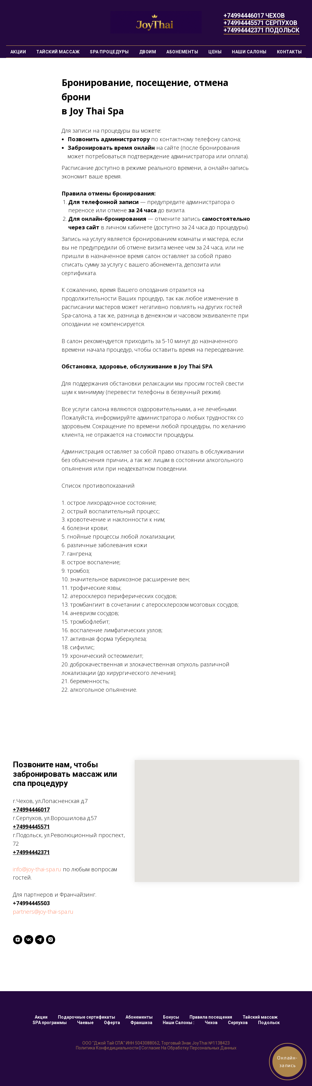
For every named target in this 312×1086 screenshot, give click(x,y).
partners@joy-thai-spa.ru (43, 911)
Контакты (289, 51)
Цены (215, 51)
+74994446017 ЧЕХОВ (254, 15)
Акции (18, 51)
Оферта (112, 1022)
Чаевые (85, 1022)
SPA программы (50, 1022)
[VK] (28, 939)
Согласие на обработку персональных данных (188, 1047)
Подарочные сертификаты (86, 1017)
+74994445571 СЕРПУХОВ (260, 23)
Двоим (147, 51)
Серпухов (238, 1022)
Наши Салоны (249, 51)
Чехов (211, 1022)
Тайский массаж (58, 51)
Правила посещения (211, 1017)
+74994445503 (31, 903)
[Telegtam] (39, 939)
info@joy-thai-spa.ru (37, 869)
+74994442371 (31, 852)
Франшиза (141, 1022)
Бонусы (171, 1017)
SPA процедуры (109, 51)
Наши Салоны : (178, 1022)
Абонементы (182, 51)
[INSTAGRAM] (50, 939)
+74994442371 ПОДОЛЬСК (262, 30)
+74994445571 (31, 826)
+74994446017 (31, 809)
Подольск (269, 1022)
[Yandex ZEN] (17, 939)
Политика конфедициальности (107, 1047)
